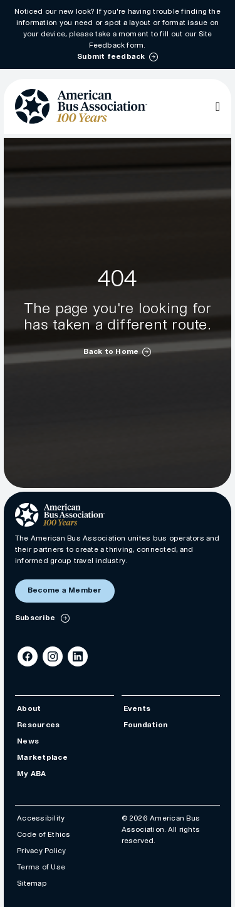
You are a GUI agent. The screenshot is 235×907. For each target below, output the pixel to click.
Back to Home (110, 352)
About (29, 709)
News (28, 741)
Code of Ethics (43, 835)
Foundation (145, 725)
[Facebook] (28, 656)
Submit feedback (111, 57)
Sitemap (32, 883)
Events (136, 709)
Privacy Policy (41, 851)
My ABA (31, 774)
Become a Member (65, 590)
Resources (38, 725)
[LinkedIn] (78, 656)
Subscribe (36, 618)
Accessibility (41, 818)
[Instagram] (53, 656)
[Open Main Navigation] (218, 106)
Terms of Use (41, 867)
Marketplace (42, 758)
